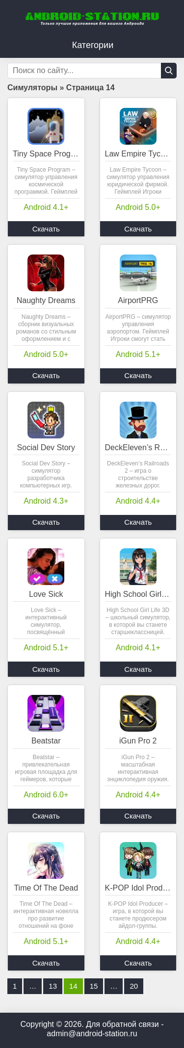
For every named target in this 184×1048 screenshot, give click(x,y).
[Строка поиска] (92, 70)
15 (94, 986)
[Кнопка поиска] (169, 70)
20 (134, 986)
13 (53, 986)
